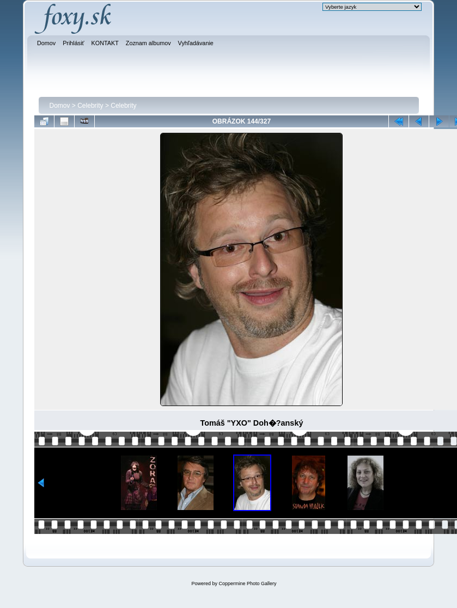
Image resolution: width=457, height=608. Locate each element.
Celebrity (90, 105)
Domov (60, 105)
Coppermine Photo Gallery (247, 583)
